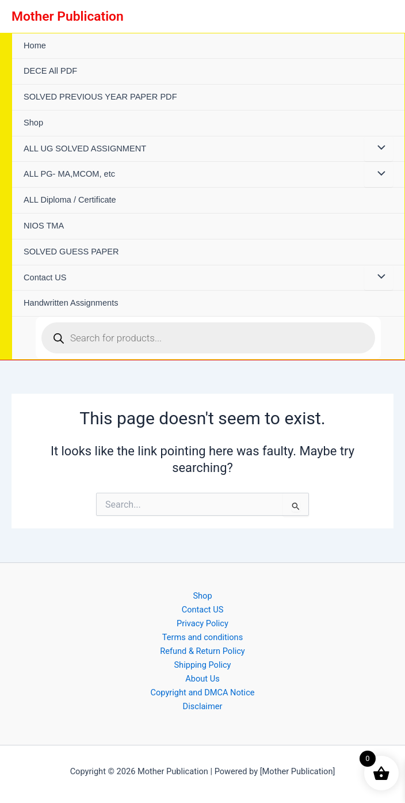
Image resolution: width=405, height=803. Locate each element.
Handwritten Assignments (71, 302)
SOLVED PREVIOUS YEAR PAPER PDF (100, 96)
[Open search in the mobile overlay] (208, 338)
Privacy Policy (202, 623)
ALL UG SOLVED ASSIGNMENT (85, 148)
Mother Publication (68, 16)
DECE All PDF (50, 70)
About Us (202, 678)
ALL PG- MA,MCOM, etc (69, 173)
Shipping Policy (202, 665)
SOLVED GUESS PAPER (71, 251)
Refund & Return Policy (202, 651)
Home (35, 45)
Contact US (45, 277)
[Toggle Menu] (378, 149)
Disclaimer (203, 706)
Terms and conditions (202, 637)
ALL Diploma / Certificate (70, 199)
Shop (33, 122)
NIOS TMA (44, 225)
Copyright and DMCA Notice (202, 692)
